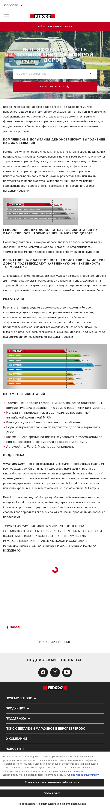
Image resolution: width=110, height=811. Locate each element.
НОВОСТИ (16, 748)
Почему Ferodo (21, 698)
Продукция (18, 708)
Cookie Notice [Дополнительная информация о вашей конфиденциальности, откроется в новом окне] (75, 774)
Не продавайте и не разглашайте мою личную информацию (52, 803)
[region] (55, 781)
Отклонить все (52, 793)
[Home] (43, 16)
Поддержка (18, 718)
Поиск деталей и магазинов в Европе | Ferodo (45, 728)
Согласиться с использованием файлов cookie (52, 782)
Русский (11, 5)
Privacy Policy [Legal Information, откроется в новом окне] (91, 774)
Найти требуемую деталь (55, 27)
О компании (16, 738)
